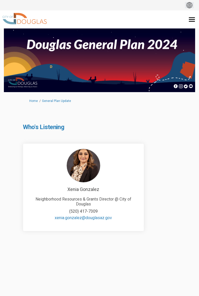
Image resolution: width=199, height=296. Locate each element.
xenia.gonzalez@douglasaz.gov (83, 217)
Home (33, 101)
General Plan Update (56, 101)
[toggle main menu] (191, 19)
